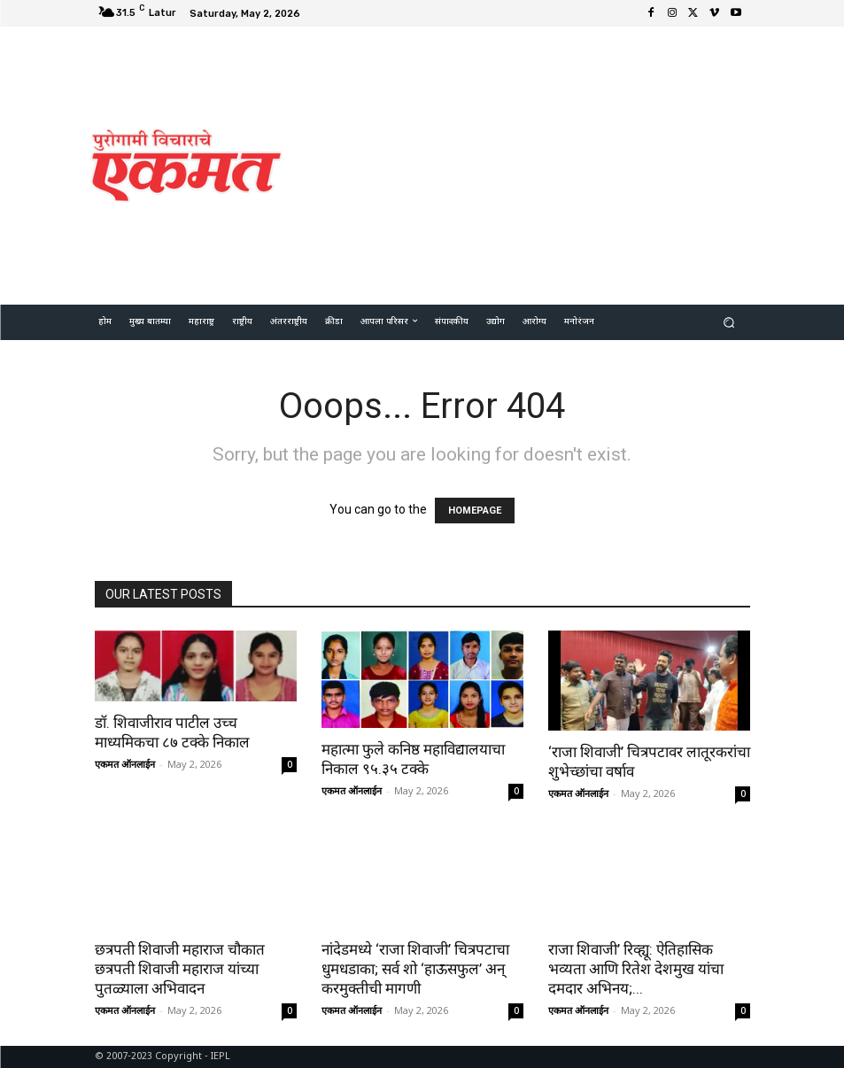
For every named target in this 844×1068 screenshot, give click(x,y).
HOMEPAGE (474, 510)
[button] (728, 322)
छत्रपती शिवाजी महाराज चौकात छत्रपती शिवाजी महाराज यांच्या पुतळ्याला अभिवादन (180, 968)
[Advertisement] (571, 163)
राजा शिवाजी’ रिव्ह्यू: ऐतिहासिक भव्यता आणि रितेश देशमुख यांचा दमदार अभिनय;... (636, 968)
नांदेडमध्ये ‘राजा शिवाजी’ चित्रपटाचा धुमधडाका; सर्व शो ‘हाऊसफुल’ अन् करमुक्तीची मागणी (415, 968)
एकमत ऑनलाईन (125, 763)
